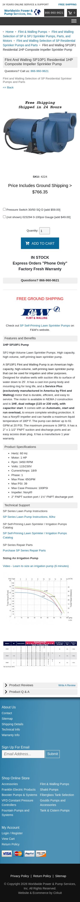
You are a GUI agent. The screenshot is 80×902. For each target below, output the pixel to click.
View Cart (8, 838)
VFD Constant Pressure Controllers (17, 803)
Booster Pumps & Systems (19, 795)
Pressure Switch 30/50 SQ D (31, 209)
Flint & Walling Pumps (54, 784)
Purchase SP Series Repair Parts (24, 550)
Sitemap (7, 718)
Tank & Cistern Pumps (55, 810)
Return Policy (10, 844)
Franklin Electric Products (19, 789)
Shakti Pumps (49, 789)
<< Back (8, 87)
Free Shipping (67, 4)
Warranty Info (11, 735)
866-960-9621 (54, 12)
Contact (7, 713)
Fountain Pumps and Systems (15, 813)
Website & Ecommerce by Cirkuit (40, 893)
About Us (9, 707)
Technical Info (11, 729)
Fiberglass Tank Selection (57, 795)
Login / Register (12, 833)
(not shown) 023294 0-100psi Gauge (37, 217)
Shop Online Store (16, 778)
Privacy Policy (19, 876)
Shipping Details (12, 724)
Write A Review (67, 685)
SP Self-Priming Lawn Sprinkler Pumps (45, 325)
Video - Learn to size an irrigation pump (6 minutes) (36, 566)
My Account (10, 827)
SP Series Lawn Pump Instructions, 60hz (29, 516)
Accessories (10, 784)
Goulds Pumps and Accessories (52, 803)
